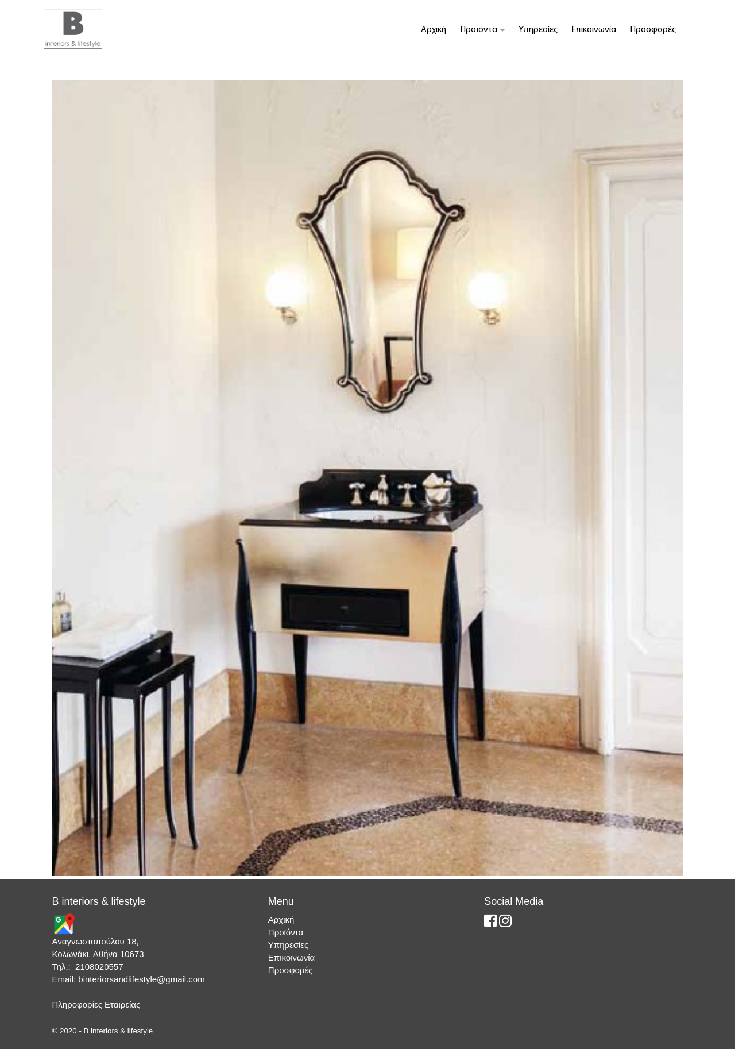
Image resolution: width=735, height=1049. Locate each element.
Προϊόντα (482, 29)
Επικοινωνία (593, 29)
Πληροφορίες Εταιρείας (96, 1004)
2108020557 (99, 966)
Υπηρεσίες (538, 29)
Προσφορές (653, 29)
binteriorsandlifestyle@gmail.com (141, 979)
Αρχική (433, 29)
